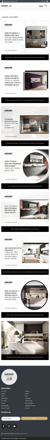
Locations (4, 401)
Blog (26, 396)
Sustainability (5, 405)
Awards (3, 393)
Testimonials (28, 401)
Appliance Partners (30, 405)
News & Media (29, 403)
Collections (4, 398)
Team (3, 396)
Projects (27, 391)
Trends (3, 403)
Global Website (23, 433)
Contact (27, 408)
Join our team (5, 408)
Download (28, 398)
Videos (27, 393)
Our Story (4, 391)
